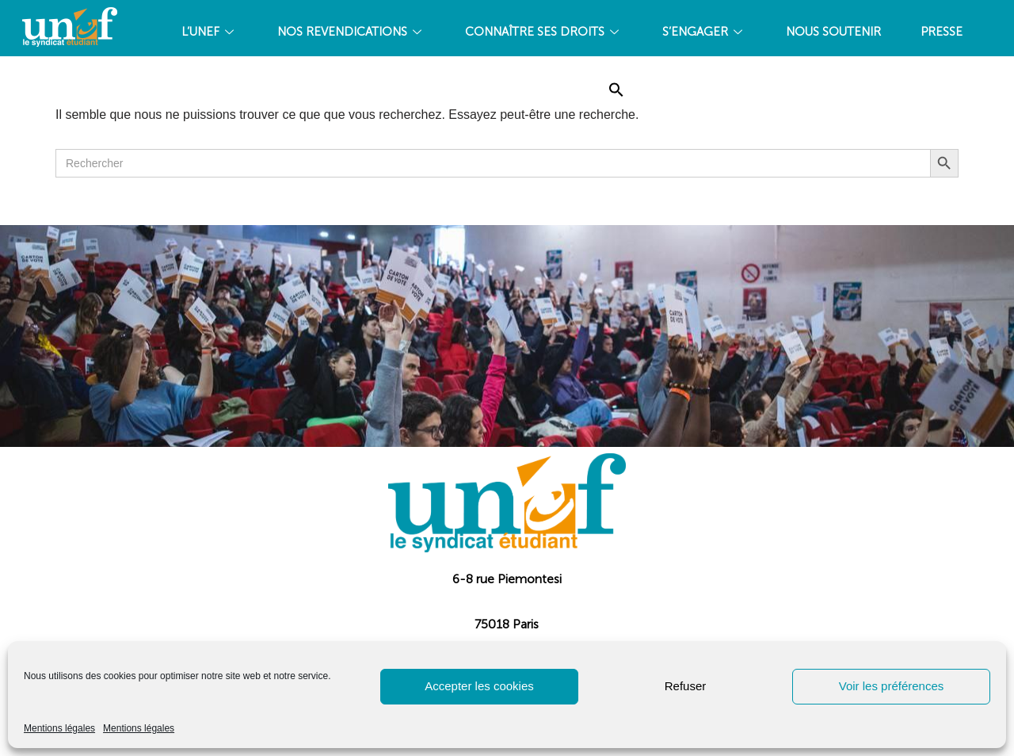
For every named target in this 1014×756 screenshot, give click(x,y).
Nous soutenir (833, 32)
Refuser (686, 686)
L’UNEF (209, 32)
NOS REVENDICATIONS (351, 32)
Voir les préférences (891, 686)
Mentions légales (59, 728)
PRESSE (942, 32)
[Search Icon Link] (616, 90)
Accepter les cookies (479, 686)
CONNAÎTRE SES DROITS (544, 32)
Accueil (544, 89)
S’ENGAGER (704, 32)
